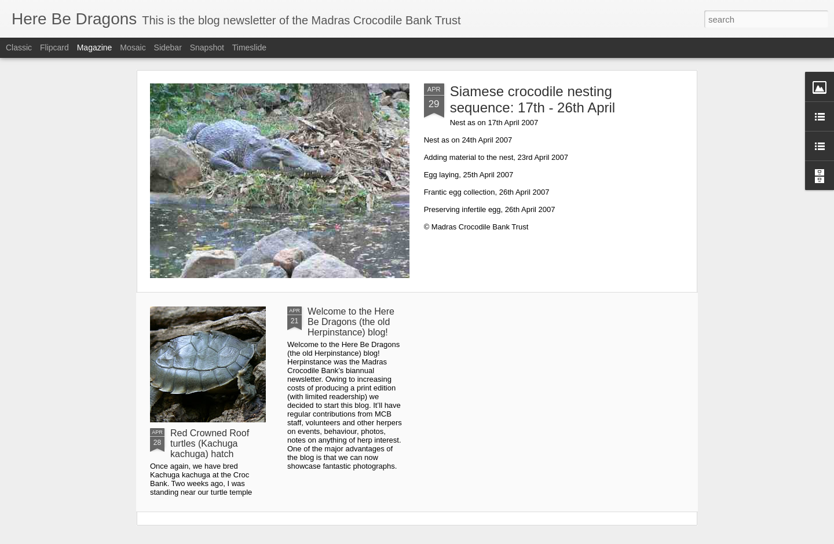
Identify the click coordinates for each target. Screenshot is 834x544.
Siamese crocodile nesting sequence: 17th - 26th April (533, 99)
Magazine (94, 47)
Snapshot (207, 47)
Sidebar (168, 47)
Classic (19, 47)
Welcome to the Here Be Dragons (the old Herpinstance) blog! (351, 321)
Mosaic (132, 47)
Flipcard (54, 47)
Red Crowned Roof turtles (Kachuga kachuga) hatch (209, 443)
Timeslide (249, 47)
